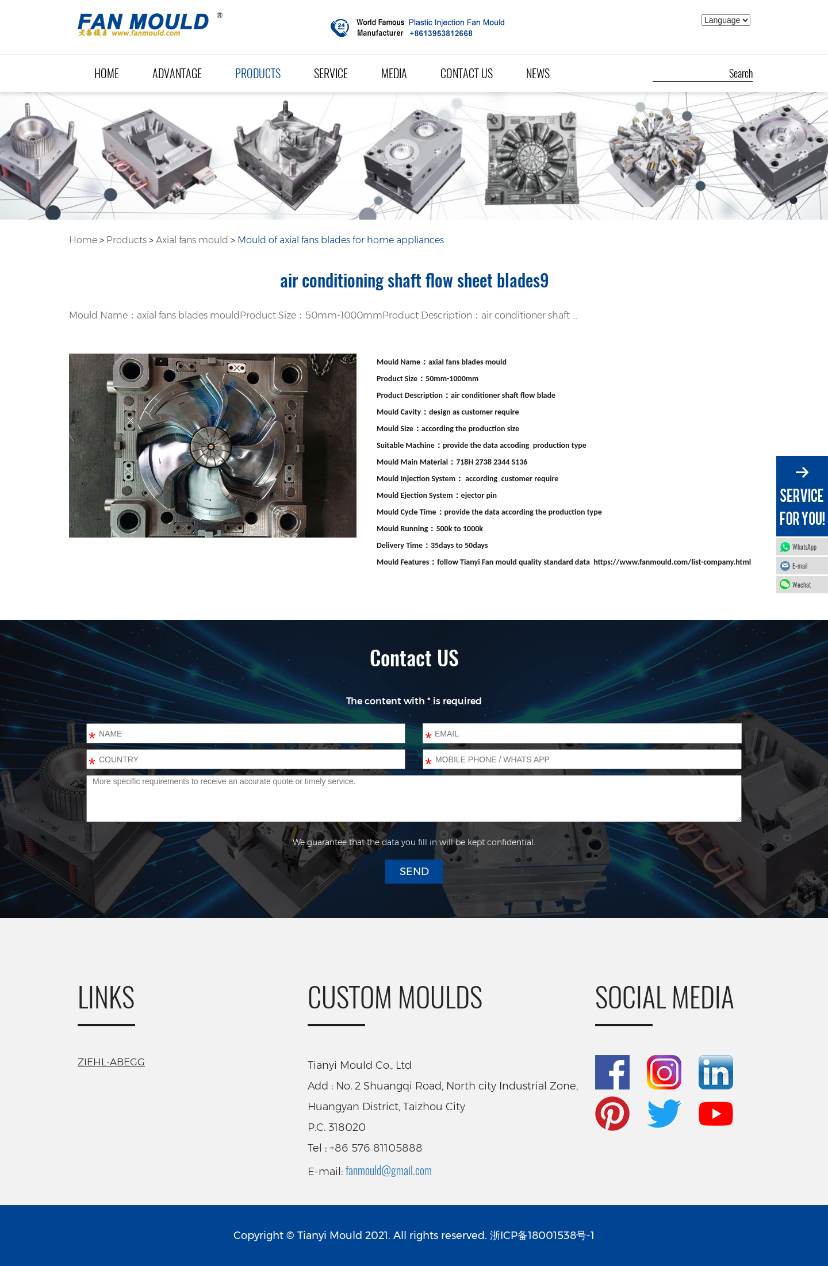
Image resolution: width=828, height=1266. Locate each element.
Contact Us (466, 73)
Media (394, 73)
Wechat (807, 584)
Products (258, 73)
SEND (414, 871)
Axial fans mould (192, 240)
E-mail (799, 565)
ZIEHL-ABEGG (111, 1062)
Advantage (177, 73)
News (538, 73)
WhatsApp (807, 546)
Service (331, 73)
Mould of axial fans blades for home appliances (340, 240)
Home (106, 73)
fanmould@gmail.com (389, 1170)
